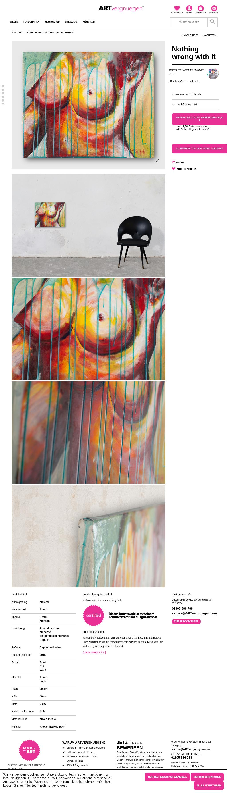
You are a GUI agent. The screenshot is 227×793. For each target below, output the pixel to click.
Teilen (180, 162)
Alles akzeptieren (209, 785)
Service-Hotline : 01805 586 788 (186, 755)
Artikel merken (186, 169)
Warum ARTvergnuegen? (84, 742)
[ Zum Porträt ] (94, 652)
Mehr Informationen (207, 777)
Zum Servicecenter (186, 621)
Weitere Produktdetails (188, 94)
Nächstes (211, 35)
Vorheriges (190, 35)
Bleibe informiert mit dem (26, 765)
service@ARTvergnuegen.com (190, 749)
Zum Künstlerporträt (186, 104)
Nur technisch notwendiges (167, 777)
